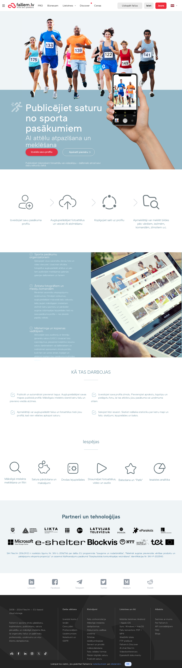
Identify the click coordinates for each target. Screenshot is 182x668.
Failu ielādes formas (96, 651)
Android (141, 619)
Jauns (161, 5)
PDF (138, 630)
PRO (40, 5)
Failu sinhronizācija (96, 619)
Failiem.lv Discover (129, 644)
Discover (85, 5)
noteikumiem (100, 664)
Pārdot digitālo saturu (97, 655)
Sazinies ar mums (164, 619)
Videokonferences (128, 651)
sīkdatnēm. (116, 664)
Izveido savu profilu (41, 151)
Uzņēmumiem (70, 633)
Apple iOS (126, 623)
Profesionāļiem (70, 630)
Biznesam (52, 5)
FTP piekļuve (126, 641)
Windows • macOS (134, 626)
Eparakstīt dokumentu (130, 655)
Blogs (157, 633)
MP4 (122, 633)
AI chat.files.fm (127, 648)
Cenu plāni (68, 626)
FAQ (157, 630)
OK (128, 664)
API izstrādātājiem (164, 626)
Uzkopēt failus (130, 5)
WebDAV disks (127, 637)
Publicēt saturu (94, 659)
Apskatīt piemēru (78, 152)
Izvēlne (3, 5)
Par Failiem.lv (161, 623)
